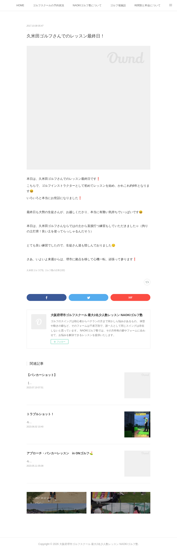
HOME (20, 5)
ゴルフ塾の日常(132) (55, 270)
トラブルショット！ (40, 414)
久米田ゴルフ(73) (35, 270)
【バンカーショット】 (42, 375)
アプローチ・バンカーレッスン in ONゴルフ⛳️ (60, 453)
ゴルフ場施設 (118, 5)
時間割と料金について (148, 5)
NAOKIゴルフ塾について (87, 5)
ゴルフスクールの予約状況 (48, 5)
